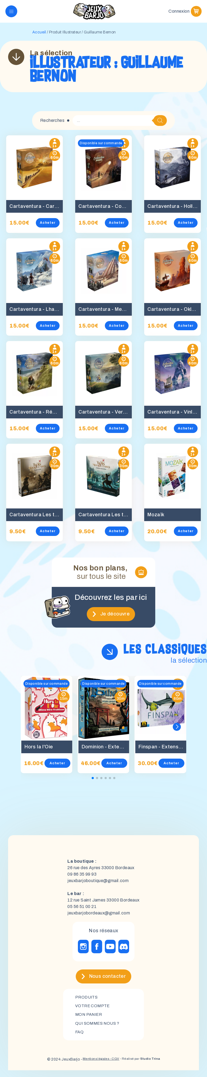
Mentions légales (90, 1066)
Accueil (39, 37)
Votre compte (93, 1011)
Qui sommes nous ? (98, 1029)
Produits (87, 1001)
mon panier (89, 1020)
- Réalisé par (143, 1066)
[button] (177, 731)
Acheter (51, 227)
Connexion (178, 13)
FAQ (79, 1038)
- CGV (112, 1066)
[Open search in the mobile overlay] (120, 124)
